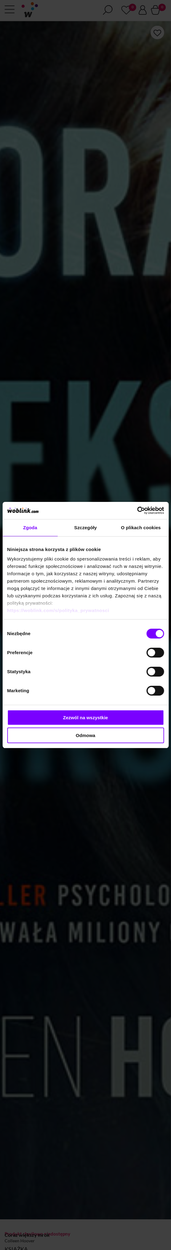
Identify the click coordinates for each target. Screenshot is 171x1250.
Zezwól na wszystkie (85, 717)
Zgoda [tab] (30, 527)
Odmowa (85, 735)
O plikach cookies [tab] (141, 527)
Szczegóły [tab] (85, 527)
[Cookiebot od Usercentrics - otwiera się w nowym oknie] (137, 510)
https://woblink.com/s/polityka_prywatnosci (58, 610)
